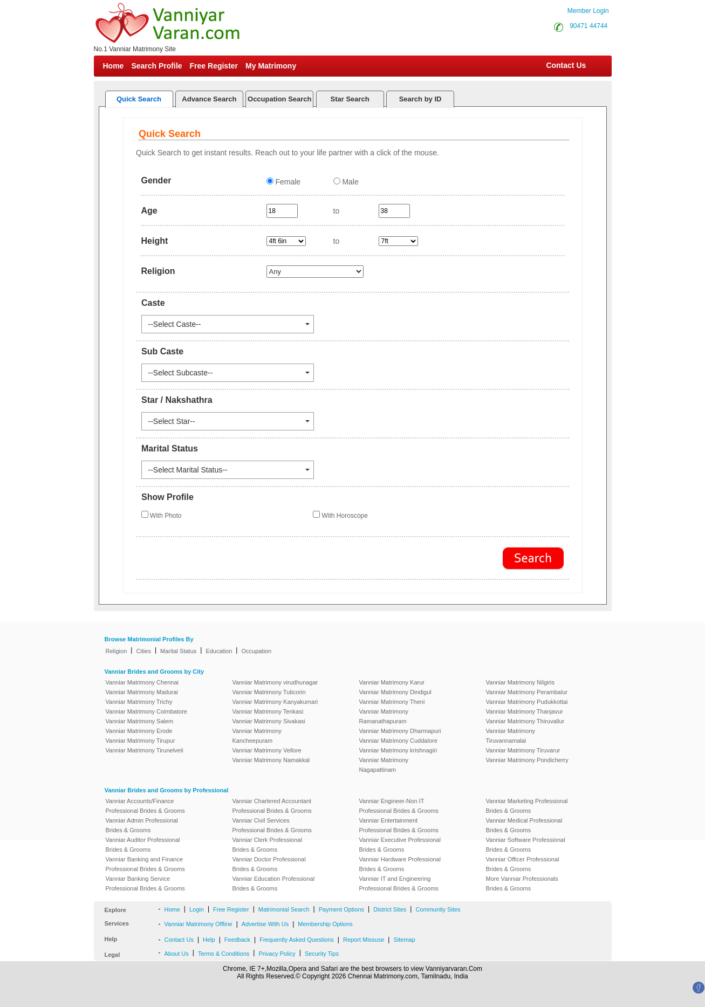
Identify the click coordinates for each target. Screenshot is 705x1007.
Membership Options (325, 924)
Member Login (588, 11)
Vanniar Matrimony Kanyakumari (275, 701)
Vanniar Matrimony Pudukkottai (527, 701)
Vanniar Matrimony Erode (139, 731)
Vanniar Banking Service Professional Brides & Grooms (145, 883)
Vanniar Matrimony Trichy (139, 701)
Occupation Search (279, 99)
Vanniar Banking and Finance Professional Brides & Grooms (145, 864)
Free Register (214, 65)
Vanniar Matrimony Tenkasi (268, 711)
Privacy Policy (276, 953)
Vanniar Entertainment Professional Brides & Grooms (399, 825)
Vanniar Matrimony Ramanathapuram (384, 716)
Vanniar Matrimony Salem (140, 721)
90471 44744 (588, 26)
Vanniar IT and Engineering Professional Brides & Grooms (399, 883)
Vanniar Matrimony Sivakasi (269, 721)
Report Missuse (363, 939)
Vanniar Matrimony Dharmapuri (400, 731)
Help (209, 939)
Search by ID (420, 99)
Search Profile (156, 65)
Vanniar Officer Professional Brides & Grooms (522, 864)
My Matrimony (270, 65)
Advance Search (209, 99)
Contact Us (565, 65)
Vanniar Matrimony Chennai (142, 682)
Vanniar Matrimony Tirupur (140, 740)
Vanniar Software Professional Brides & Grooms (525, 845)
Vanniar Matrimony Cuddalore (398, 740)
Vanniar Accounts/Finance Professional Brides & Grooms (145, 806)
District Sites (389, 909)
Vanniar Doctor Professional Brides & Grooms (269, 864)
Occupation (256, 651)
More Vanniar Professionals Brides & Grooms (522, 883)
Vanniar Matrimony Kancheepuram (257, 736)
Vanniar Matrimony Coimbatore (146, 711)
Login (196, 909)
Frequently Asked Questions (296, 939)
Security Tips (322, 953)
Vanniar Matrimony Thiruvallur (525, 721)
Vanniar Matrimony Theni (392, 701)
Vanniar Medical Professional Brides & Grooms (524, 825)
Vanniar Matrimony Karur (392, 682)
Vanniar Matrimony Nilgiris (520, 682)
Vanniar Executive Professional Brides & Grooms (400, 845)
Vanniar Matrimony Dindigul (395, 692)
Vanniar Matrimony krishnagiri (398, 750)
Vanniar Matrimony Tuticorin (269, 692)
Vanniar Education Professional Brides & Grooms (273, 883)
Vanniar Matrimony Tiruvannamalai (511, 736)
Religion (116, 651)
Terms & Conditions (223, 953)
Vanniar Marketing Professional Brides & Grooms (527, 806)
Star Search (350, 99)
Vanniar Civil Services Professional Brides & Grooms (272, 825)
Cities (143, 651)
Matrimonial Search (284, 909)
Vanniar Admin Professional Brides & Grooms (142, 825)
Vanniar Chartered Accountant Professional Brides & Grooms (272, 806)
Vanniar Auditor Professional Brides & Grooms (143, 845)
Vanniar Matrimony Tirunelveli (144, 750)
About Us (177, 953)
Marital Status (178, 651)
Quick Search (139, 99)
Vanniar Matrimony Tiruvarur (523, 750)
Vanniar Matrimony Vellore (267, 750)
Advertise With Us (265, 924)
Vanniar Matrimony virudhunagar (275, 682)
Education (219, 651)
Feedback (237, 939)
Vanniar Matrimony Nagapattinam (384, 765)
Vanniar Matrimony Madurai (142, 692)
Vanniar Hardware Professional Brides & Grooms (400, 864)
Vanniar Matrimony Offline (198, 924)
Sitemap (404, 939)
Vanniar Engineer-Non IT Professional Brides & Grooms (399, 806)
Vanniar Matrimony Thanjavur (524, 711)
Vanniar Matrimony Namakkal (271, 760)
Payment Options (341, 909)
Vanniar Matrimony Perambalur (526, 692)
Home (113, 65)
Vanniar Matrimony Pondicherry (527, 760)
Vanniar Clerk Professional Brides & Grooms (267, 845)
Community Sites (437, 909)
